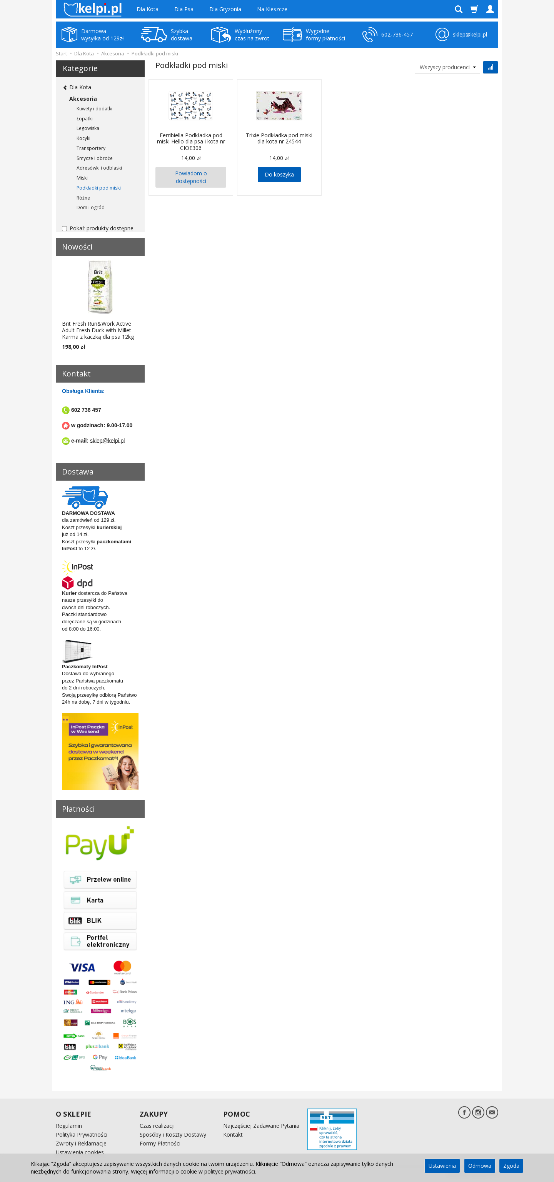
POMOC (236, 1114)
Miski (82, 178)
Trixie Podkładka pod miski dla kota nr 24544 (279, 138)
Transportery (91, 148)
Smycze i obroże (95, 158)
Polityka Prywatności (81, 1134)
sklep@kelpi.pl (107, 440)
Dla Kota (148, 9)
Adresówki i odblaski (99, 168)
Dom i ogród (91, 207)
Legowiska (88, 128)
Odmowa (479, 1165)
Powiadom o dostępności (191, 177)
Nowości (77, 246)
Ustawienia (442, 1165)
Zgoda (511, 1165)
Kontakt (233, 1134)
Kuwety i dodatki (94, 108)
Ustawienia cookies (80, 1151)
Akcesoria (83, 98)
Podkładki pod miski (99, 188)
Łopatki (85, 118)
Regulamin (69, 1125)
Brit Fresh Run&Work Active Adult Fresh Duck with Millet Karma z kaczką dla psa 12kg (98, 330)
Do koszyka (279, 174)
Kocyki (83, 138)
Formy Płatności (160, 1143)
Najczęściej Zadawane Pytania (261, 1125)
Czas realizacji (157, 1125)
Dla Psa (184, 9)
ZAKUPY (154, 1114)
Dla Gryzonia (225, 9)
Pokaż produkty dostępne (97, 228)
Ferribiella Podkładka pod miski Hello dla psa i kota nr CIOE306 (191, 142)
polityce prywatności (229, 1171)
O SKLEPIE (73, 1114)
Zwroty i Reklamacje (81, 1143)
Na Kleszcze (272, 9)
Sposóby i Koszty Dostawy (173, 1134)
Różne (83, 198)
